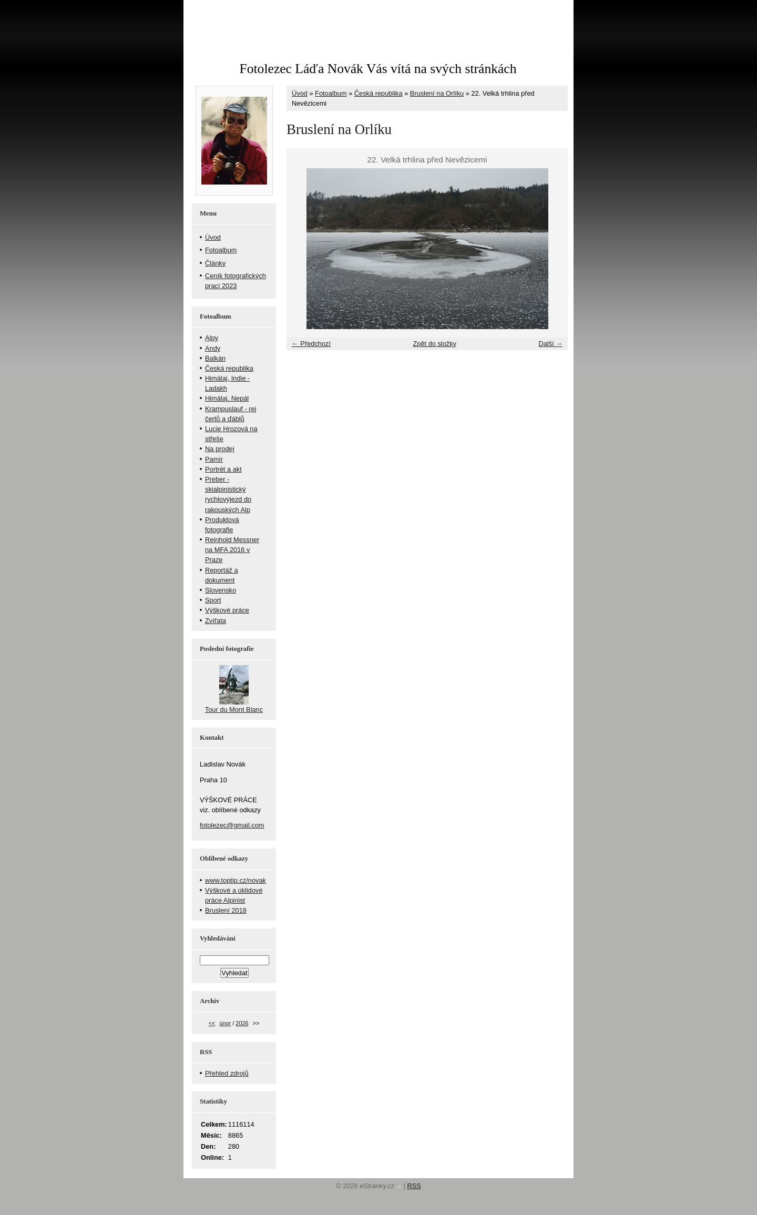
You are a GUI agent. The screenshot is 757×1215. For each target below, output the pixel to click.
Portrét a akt (223, 469)
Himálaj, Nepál (227, 398)
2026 (242, 1023)
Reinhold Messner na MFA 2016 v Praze (232, 550)
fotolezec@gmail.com (232, 825)
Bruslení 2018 (226, 910)
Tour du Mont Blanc (234, 709)
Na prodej (219, 449)
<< (212, 1023)
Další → (550, 344)
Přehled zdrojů (227, 1073)
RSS (414, 1186)
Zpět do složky (434, 344)
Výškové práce (227, 610)
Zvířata (215, 621)
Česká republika (378, 93)
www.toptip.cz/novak (235, 880)
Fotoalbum (330, 93)
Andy (212, 348)
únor (225, 1023)
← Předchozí (311, 344)
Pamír (214, 459)
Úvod (300, 93)
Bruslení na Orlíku (437, 93)
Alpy (211, 338)
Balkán (215, 358)
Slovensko (220, 590)
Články (215, 263)
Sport (213, 600)
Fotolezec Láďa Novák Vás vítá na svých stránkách (377, 68)
